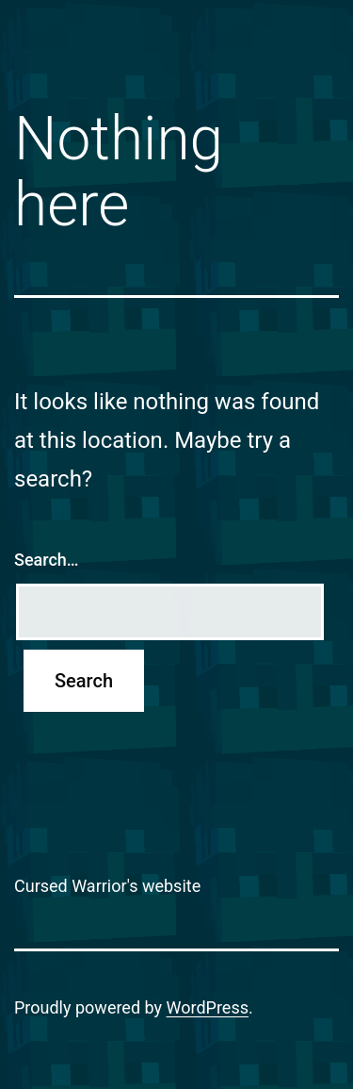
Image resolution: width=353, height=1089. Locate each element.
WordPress (208, 1007)
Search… (46, 559)
